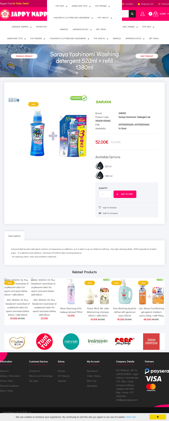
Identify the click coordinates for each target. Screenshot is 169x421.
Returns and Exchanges (41, 379)
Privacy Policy (6, 384)
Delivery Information (10, 379)
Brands (61, 374)
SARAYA (122, 113)
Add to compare (108, 213)
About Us (4, 374)
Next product (147, 56)
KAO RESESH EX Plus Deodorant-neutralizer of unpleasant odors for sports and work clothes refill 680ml (44, 316)
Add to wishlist (108, 207)
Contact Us (34, 374)
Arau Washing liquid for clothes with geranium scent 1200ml (124, 312)
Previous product (24, 56)
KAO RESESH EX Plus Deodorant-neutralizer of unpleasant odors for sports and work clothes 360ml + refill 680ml (17, 316)
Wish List (91, 384)
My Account (92, 374)
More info (131, 417)
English (62, 3)
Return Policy (6, 394)
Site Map (33, 384)
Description (14, 235)
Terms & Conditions (9, 389)
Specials (62, 384)
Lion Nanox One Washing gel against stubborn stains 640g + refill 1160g (151, 312)
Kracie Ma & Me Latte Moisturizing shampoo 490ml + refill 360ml (98, 312)
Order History (94, 379)
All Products (64, 379)
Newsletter (92, 389)
